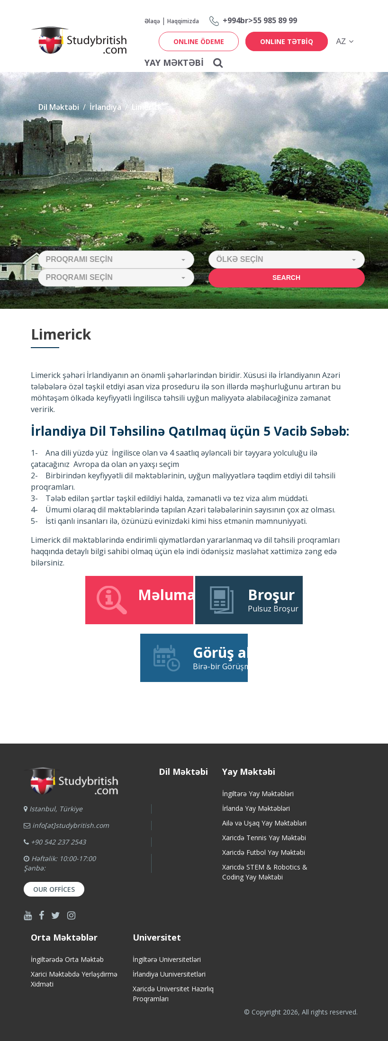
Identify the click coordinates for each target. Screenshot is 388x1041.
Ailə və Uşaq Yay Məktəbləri (264, 822)
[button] (116, 260)
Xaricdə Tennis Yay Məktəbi (264, 837)
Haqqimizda (183, 21)
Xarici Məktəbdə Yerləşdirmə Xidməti (74, 978)
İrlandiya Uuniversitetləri (169, 973)
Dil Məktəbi (58, 107)
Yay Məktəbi (174, 62)
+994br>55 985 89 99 (260, 20)
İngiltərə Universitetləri (167, 959)
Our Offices (54, 889)
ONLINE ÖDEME (198, 41)
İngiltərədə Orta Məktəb (67, 959)
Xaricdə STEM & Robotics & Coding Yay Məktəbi (264, 871)
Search (286, 277)
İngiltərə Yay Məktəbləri (258, 793)
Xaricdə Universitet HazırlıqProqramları (173, 993)
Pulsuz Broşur (251, 599)
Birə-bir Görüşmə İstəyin (199, 657)
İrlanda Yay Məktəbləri (256, 808)
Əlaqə (152, 21)
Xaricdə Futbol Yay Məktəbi (263, 852)
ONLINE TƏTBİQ (286, 41)
